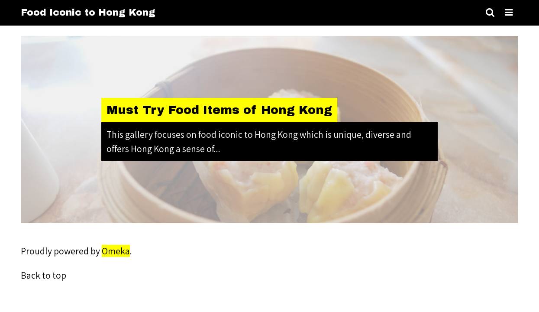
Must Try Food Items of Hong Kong (219, 110)
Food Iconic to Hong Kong (88, 12)
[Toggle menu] (509, 12)
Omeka (116, 251)
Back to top (43, 275)
